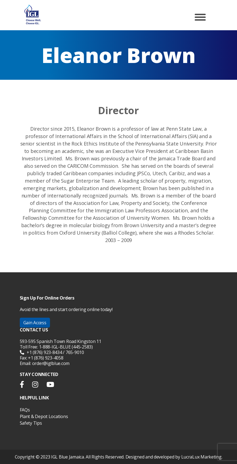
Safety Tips (31, 423)
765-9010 (75, 352)
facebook (24, 386)
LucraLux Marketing (201, 457)
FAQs (25, 410)
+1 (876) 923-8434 (41, 352)
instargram (35, 386)
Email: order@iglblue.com (45, 363)
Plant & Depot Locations (44, 416)
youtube (50, 386)
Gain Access (34, 323)
